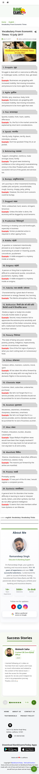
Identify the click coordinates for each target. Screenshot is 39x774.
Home (4, 22)
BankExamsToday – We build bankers (23, 763)
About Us (16, 712)
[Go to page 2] (12, 702)
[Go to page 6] (20, 702)
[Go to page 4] (16, 702)
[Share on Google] (26, 39)
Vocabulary (16, 517)
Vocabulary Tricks (28, 517)
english (8, 517)
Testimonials (11, 716)
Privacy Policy (27, 716)
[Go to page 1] (10, 702)
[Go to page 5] (18, 702)
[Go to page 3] (14, 702)
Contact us (29, 712)
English (11, 22)
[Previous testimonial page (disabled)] (5, 702)
